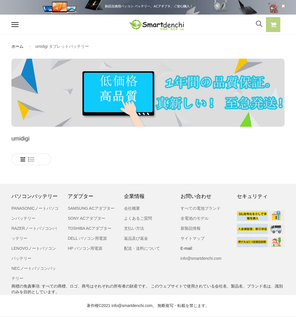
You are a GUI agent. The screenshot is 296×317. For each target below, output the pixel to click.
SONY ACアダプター (86, 218)
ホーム (17, 46)
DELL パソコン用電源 (87, 238)
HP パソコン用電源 (85, 248)
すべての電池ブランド (201, 208)
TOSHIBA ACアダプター (89, 228)
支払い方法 (134, 228)
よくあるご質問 (138, 218)
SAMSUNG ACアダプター (91, 208)
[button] (273, 25)
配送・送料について (142, 248)
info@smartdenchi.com (201, 258)
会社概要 (132, 208)
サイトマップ (193, 238)
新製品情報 (191, 228)
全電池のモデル (195, 218)
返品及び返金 (136, 238)
